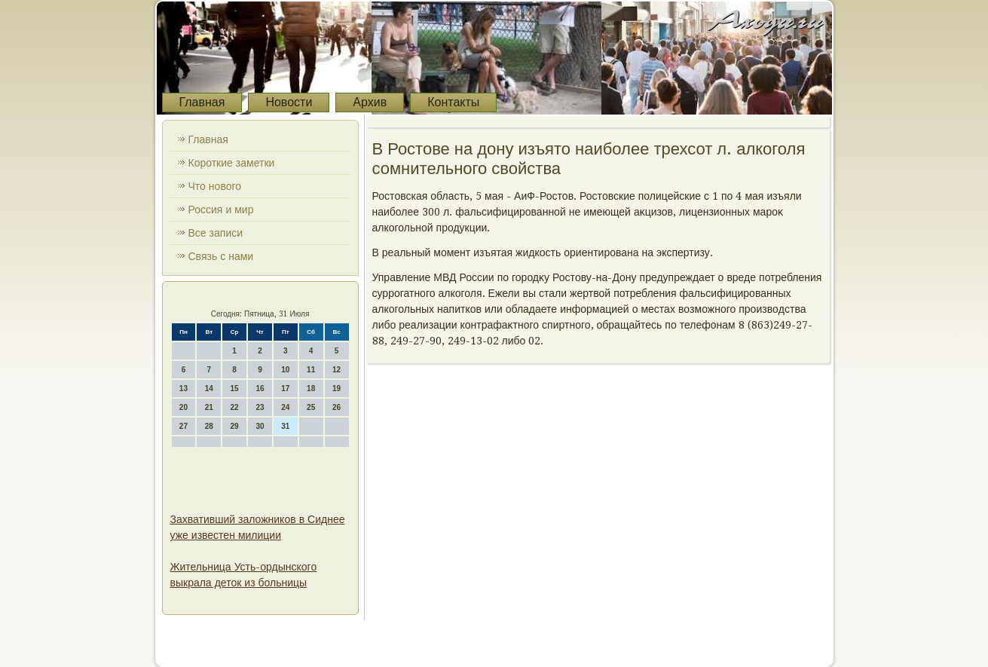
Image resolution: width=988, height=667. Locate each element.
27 (183, 426)
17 (285, 388)
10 (285, 370)
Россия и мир (221, 209)
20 (183, 407)
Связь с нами (221, 256)
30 (259, 426)
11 (311, 370)
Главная (202, 102)
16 (259, 388)
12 (336, 370)
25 (311, 407)
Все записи (215, 233)
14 (209, 388)
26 (336, 407)
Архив (370, 102)
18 (311, 388)
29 (235, 426)
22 (235, 407)
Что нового (215, 186)
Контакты (453, 102)
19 (336, 388)
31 (285, 426)
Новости (288, 102)
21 (209, 407)
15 (235, 388)
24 (285, 407)
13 (183, 388)
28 (209, 426)
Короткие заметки (231, 163)
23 (259, 407)
